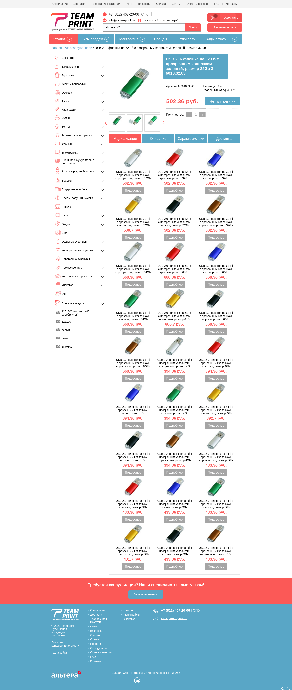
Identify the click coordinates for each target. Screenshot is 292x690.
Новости (95, 643)
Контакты (231, 3)
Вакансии (144, 3)
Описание (158, 139)
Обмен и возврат (197, 3)
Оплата (161, 3)
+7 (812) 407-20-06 (124, 14)
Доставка (79, 3)
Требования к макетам (105, 3)
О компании (60, 3)
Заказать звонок (225, 27)
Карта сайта (59, 652)
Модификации (125, 139)
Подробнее (133, 190)
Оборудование (99, 648)
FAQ (216, 3)
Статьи (176, 3)
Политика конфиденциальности (65, 644)
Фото (129, 3)
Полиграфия (128, 39)
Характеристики (191, 139)
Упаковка (187, 39)
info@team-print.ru (122, 20)
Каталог (129, 610)
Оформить (229, 17)
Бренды (160, 39)
